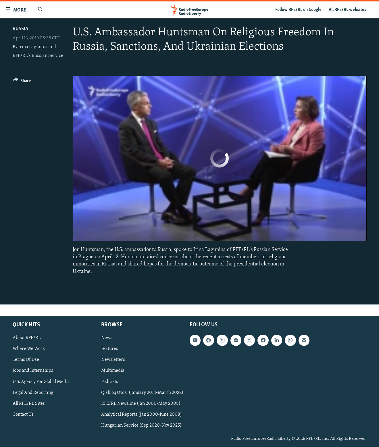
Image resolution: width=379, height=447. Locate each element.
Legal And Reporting (33, 392)
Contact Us (23, 414)
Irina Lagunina (33, 47)
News (106, 338)
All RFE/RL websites (347, 9)
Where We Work (29, 348)
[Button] (22, 82)
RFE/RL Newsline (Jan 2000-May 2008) (140, 403)
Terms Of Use (26, 359)
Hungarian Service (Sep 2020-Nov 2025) (141, 425)
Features (109, 348)
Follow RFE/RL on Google (298, 9)
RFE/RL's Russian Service (38, 55)
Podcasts (109, 381)
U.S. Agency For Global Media (41, 381)
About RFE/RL (27, 338)
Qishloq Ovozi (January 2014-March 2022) (142, 392)
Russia (20, 29)
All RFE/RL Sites (29, 403)
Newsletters (113, 359)
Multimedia (112, 370)
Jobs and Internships (33, 370)
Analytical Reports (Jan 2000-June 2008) (141, 414)
